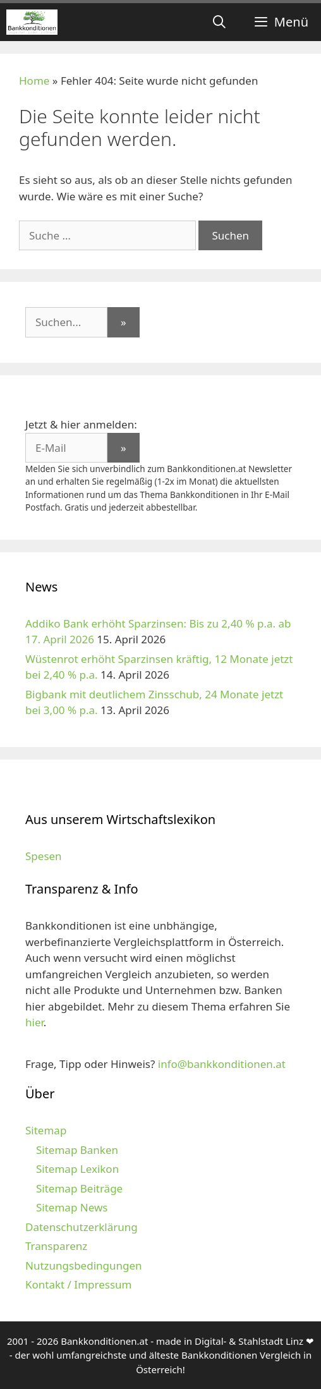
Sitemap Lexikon (77, 1169)
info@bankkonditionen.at (222, 1064)
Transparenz (56, 1246)
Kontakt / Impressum (78, 1284)
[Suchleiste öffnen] (219, 22)
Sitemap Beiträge (79, 1188)
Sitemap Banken (77, 1150)
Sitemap (45, 1130)
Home (34, 80)
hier (34, 1022)
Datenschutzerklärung (81, 1227)
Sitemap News (71, 1207)
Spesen (43, 856)
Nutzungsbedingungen (83, 1265)
